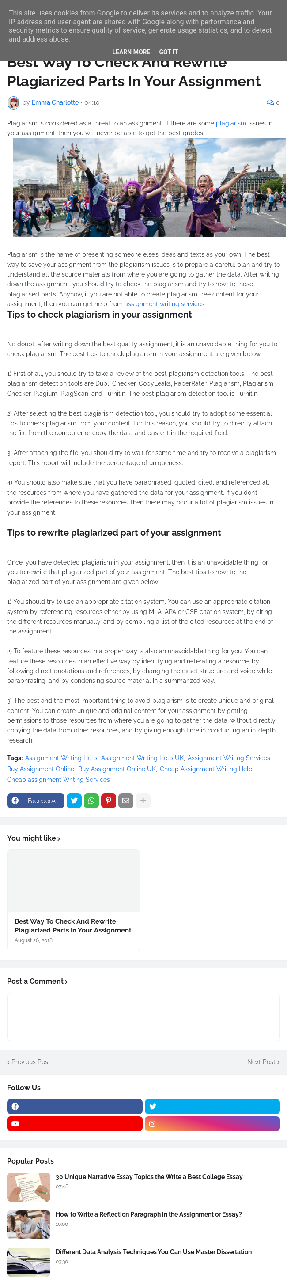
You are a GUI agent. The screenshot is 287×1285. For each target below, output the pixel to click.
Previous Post (30, 1061)
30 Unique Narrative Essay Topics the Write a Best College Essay (149, 1176)
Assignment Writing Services (229, 758)
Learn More (131, 52)
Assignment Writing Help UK (142, 758)
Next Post (261, 1061)
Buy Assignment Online (40, 769)
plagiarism (232, 123)
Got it (168, 52)
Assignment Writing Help (61, 758)
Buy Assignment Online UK (117, 769)
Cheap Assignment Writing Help (206, 769)
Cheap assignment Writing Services (58, 779)
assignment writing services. (165, 303)
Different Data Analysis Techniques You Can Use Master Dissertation (154, 1251)
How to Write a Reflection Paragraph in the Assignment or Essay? (149, 1214)
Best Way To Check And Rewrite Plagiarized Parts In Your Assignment (73, 925)
